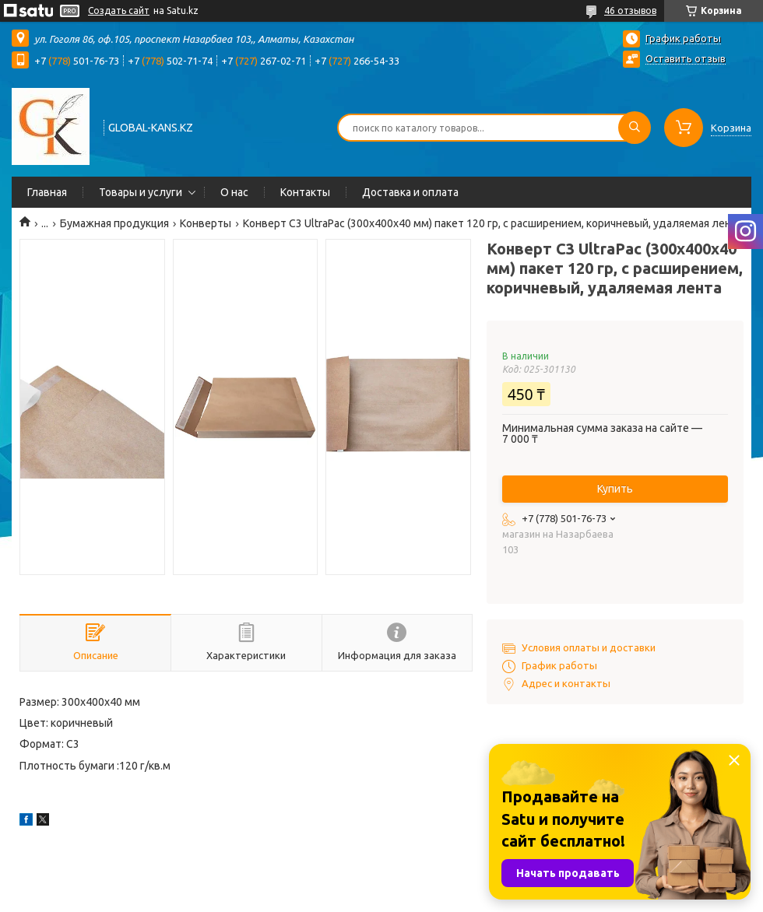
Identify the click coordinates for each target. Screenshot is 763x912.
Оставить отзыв (685, 58)
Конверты (205, 223)
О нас (234, 192)
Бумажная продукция (114, 223)
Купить (615, 488)
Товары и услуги (140, 192)
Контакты (305, 192)
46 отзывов (630, 10)
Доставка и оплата (410, 192)
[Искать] (634, 127)
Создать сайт (118, 10)
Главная (47, 192)
